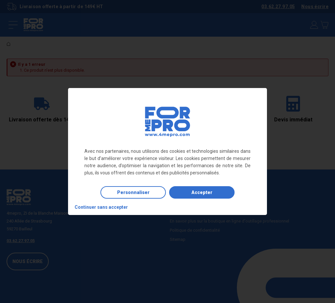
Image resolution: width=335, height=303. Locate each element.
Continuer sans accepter (101, 207)
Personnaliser (133, 192)
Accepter (201, 192)
